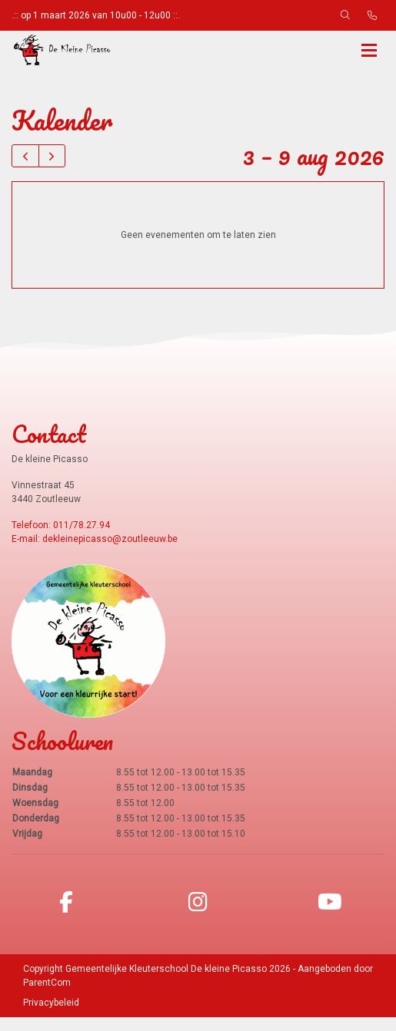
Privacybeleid (51, 1016)
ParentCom (47, 996)
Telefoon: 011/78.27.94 (61, 539)
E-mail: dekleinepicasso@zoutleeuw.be (95, 552)
